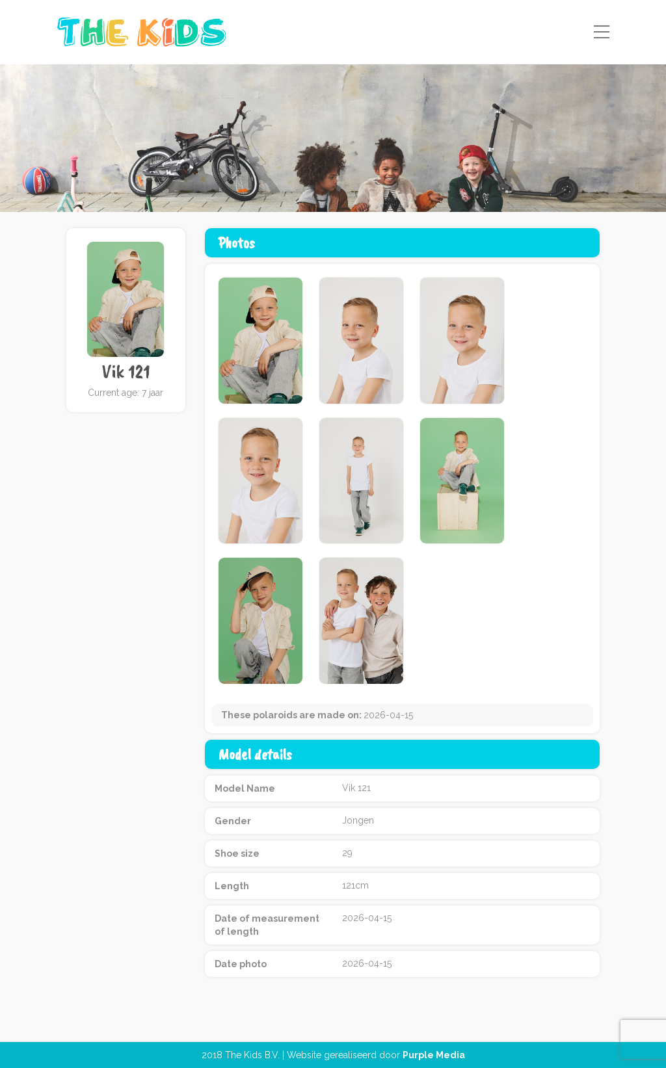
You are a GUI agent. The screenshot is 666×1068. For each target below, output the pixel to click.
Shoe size (237, 853)
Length (232, 886)
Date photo (241, 964)
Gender (233, 821)
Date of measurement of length (267, 925)
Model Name (245, 788)
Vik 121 (125, 371)
